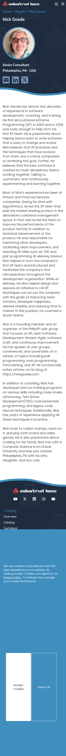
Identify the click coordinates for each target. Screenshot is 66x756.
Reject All (44, 687)
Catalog (9, 522)
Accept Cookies (18, 687)
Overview (10, 517)
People (20, 11)
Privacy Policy (12, 577)
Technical (10, 528)
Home (7, 11)
